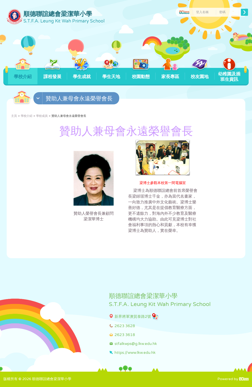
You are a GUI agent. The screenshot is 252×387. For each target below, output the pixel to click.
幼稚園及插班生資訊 (229, 75)
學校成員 (42, 116)
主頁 (14, 116)
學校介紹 (22, 73)
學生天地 (111, 73)
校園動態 (140, 73)
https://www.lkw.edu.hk (135, 352)
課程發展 (52, 73)
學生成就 (81, 73)
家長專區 (170, 73)
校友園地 (199, 73)
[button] (76, 99)
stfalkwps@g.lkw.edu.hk (136, 343)
